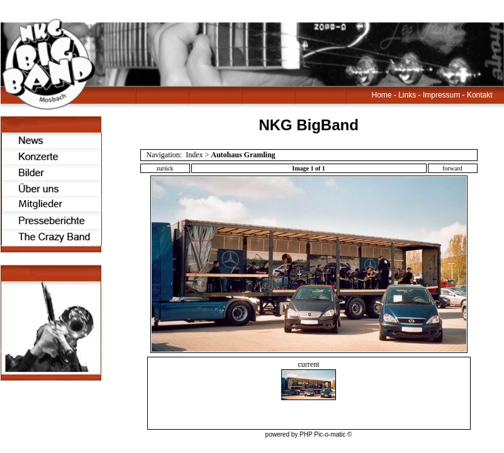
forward (452, 168)
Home (382, 95)
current (308, 380)
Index (194, 154)
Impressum (441, 95)
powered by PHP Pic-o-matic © (309, 434)
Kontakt (480, 95)
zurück (164, 168)
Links (407, 95)
